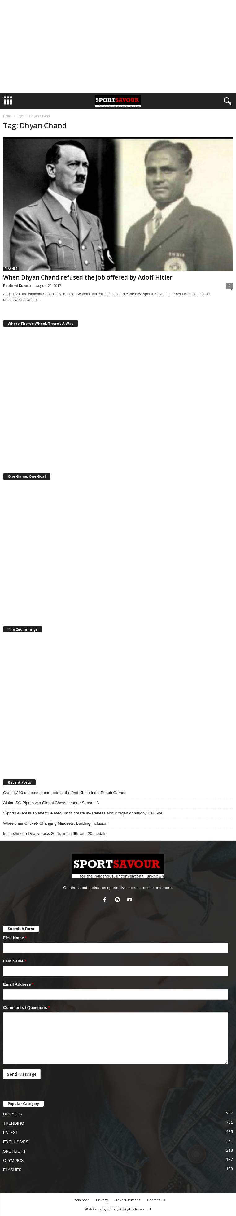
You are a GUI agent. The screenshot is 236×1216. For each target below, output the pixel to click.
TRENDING (13, 1123)
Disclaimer (80, 1199)
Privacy (102, 1199)
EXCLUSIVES (15, 1142)
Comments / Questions (26, 1007)
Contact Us (156, 1199)
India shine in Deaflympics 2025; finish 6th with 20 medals (54, 833)
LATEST (10, 1132)
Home (7, 116)
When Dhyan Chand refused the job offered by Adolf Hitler (88, 277)
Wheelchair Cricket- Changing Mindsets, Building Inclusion (55, 823)
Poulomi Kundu (17, 285)
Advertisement (127, 1199)
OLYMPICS (13, 1160)
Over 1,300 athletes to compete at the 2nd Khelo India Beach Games (64, 792)
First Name (15, 938)
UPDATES (12, 1114)
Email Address (18, 984)
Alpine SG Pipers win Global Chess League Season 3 (51, 803)
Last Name (14, 961)
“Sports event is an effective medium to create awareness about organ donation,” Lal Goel (83, 813)
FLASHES (11, 269)
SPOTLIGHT (14, 1151)
